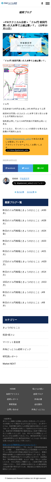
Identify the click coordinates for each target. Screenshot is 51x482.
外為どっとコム (38, 409)
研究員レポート (10, 356)
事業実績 (13, 404)
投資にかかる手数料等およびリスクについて (19, 445)
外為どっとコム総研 (9, 3)
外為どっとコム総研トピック (17, 349)
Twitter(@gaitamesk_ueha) (18, 139)
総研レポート (12, 399)
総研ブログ (38, 394)
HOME (13, 389)
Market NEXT (9, 364)
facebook (10, 168)
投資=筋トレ (9, 335)
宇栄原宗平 (24, 179)
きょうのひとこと (11, 327)
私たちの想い (38, 389)
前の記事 (20, 192)
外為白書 (38, 399)
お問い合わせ (12, 409)
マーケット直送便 (11, 342)
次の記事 (31, 192)
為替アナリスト (12, 394)
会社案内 (38, 404)
